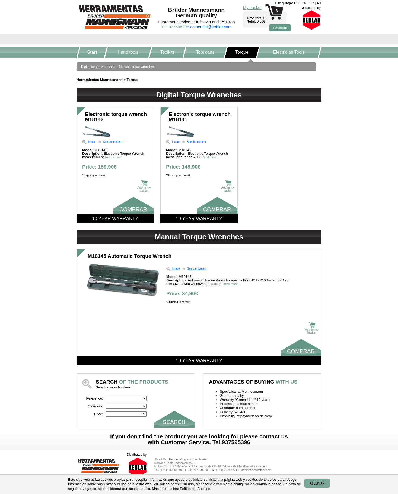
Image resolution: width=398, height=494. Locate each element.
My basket (252, 7)
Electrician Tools (288, 52)
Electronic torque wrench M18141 (200, 116)
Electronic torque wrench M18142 (116, 116)
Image (92, 141)
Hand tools (128, 52)
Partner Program (180, 459)
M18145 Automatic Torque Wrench (129, 256)
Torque (242, 52)
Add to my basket (144, 186)
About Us (160, 459)
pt (319, 3)
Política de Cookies (195, 489)
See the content (112, 141)
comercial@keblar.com (210, 26)
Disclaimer (200, 459)
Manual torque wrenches (136, 67)
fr (311, 3)
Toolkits (167, 52)
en (304, 3)
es (296, 3)
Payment (280, 28)
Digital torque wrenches (98, 67)
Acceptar (317, 483)
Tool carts (205, 52)
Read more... (113, 157)
